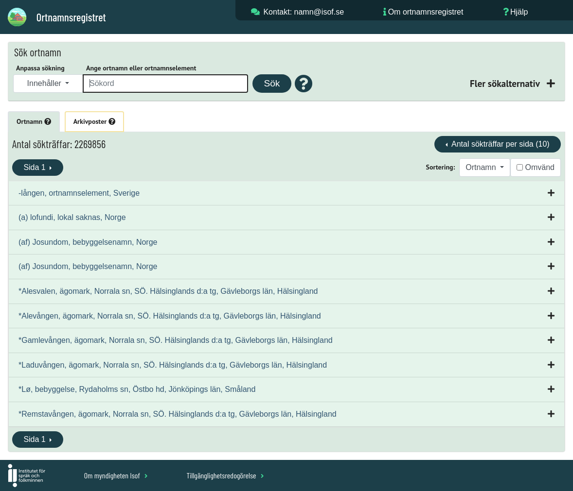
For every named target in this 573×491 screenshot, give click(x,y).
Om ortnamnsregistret (426, 12)
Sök (272, 83)
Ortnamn (34, 121)
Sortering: (440, 167)
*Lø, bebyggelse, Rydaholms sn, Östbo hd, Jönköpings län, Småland (136, 389)
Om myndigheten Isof (116, 475)
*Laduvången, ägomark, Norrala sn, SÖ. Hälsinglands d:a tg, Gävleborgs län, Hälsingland (172, 365)
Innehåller (45, 83)
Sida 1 (35, 167)
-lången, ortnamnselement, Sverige (79, 193)
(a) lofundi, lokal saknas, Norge (72, 217)
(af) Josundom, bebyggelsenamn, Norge (88, 242)
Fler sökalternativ (506, 83)
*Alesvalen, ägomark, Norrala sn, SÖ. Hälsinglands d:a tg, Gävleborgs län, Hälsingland (168, 291)
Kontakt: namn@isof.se (303, 12)
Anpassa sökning (40, 68)
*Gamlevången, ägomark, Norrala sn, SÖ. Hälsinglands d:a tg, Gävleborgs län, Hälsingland (175, 340)
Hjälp (519, 12)
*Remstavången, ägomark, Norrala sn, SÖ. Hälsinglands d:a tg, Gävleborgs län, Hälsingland (177, 414)
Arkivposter (94, 121)
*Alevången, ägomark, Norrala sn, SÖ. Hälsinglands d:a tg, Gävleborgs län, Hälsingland (169, 316)
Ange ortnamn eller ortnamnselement (141, 68)
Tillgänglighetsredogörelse (225, 475)
